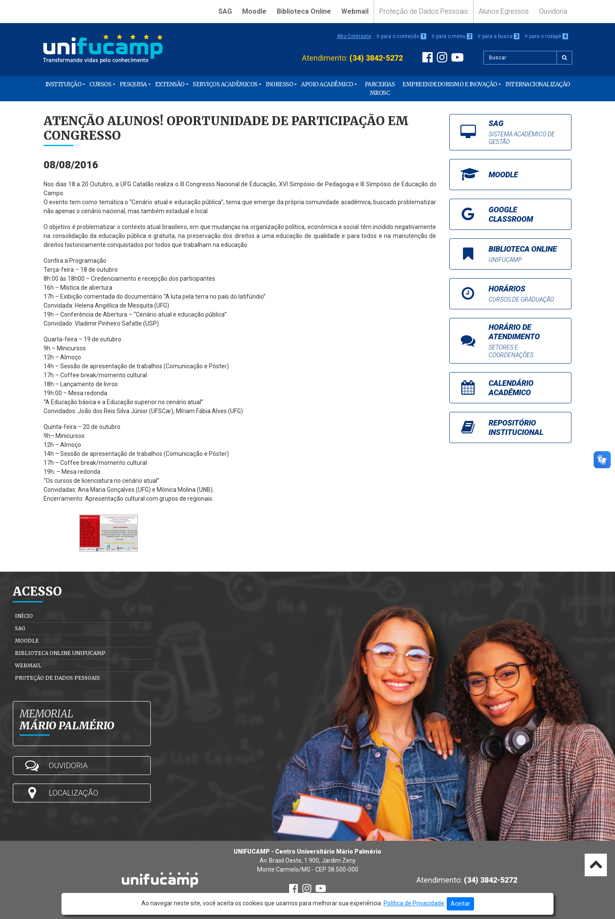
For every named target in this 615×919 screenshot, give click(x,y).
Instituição (63, 84)
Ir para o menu (452, 36)
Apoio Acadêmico (327, 84)
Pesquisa (133, 84)
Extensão (169, 84)
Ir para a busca (498, 36)
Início (24, 616)
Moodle (254, 11)
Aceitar (460, 903)
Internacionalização (537, 84)
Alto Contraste (354, 36)
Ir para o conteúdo (401, 36)
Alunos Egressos (504, 11)
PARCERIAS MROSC (380, 89)
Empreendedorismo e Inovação (449, 84)
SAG (225, 11)
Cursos (100, 84)
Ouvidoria (553, 11)
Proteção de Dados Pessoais (423, 11)
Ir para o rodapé (546, 36)
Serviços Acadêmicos (225, 84)
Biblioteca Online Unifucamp (60, 653)
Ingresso (279, 84)
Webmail (355, 11)
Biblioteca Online (304, 11)
